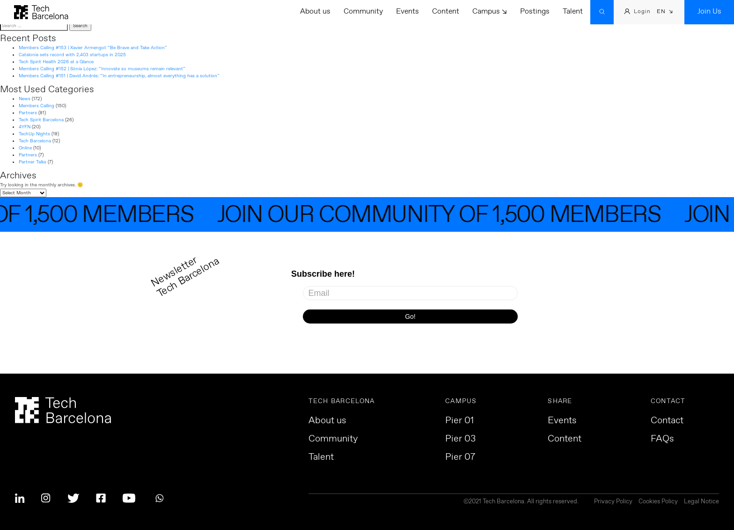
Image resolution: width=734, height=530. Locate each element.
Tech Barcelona (35, 141)
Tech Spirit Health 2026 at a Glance (56, 62)
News (24, 99)
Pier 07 (460, 457)
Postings (535, 11)
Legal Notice (701, 502)
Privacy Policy (613, 502)
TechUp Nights (34, 134)
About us (315, 11)
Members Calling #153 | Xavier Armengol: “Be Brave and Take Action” (93, 47)
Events (407, 11)
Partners (28, 113)
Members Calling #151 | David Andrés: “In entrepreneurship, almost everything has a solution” (119, 76)
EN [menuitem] (661, 11)
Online (25, 148)
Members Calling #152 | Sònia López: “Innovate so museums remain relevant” (102, 69)
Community (363, 11)
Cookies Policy (658, 502)
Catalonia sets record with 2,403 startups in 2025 (72, 55)
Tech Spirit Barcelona (41, 120)
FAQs (662, 439)
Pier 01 (459, 421)
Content (445, 11)
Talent (573, 11)
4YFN (24, 127)
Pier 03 (460, 439)
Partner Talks (32, 162)
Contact (667, 421)
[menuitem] (665, 12)
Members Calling (36, 106)
